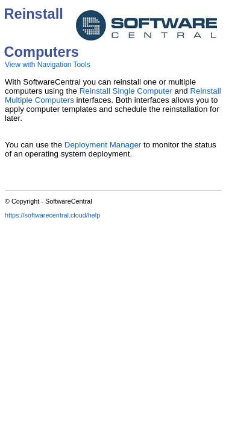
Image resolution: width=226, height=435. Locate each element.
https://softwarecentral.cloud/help (52, 215)
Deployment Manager (102, 144)
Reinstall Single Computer (126, 90)
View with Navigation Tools (47, 64)
